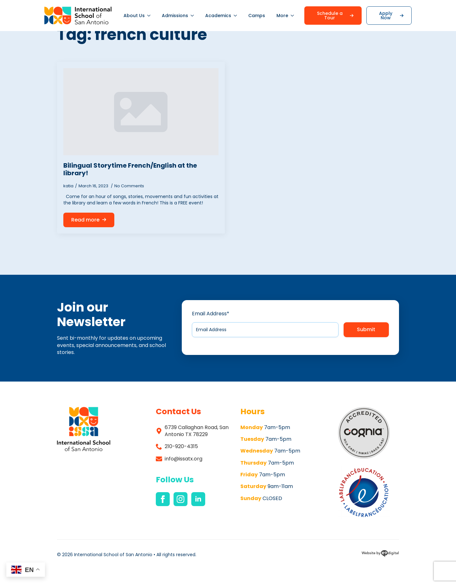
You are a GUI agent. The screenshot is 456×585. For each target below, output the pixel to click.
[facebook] (163, 499)
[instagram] (180, 499)
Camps (256, 15)
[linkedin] (198, 499)
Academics (218, 15)
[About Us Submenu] (150, 16)
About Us (134, 15)
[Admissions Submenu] (194, 16)
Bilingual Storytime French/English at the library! (130, 169)
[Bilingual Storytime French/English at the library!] (140, 112)
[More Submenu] (294, 16)
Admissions (175, 15)
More (282, 15)
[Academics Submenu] (237, 16)
